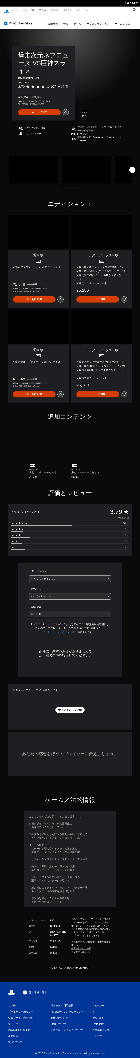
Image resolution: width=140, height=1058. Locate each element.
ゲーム (14, 10)
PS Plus (42, 10)
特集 (65, 20)
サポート (89, 10)
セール (77, 20)
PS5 (24, 10)
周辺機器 (55, 10)
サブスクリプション (98, 20)
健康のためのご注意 (81, 945)
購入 (79, 10)
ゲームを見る (122, 20)
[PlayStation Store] (19, 20)
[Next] (132, 166)
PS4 (32, 10)
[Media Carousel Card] (33, 166)
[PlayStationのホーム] (6, 10)
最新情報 (67, 10)
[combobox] (70, 575)
